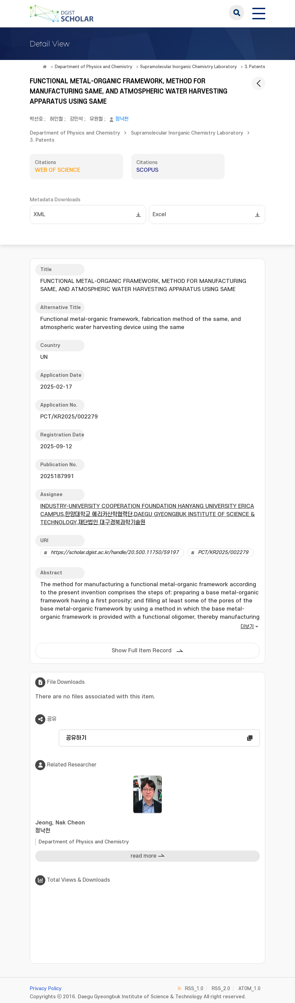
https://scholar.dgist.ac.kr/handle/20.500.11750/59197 (115, 552)
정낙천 (122, 119)
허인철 (56, 119)
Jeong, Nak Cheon (147, 827)
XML (39, 214)
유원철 (96, 119)
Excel (159, 214)
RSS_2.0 (221, 988)
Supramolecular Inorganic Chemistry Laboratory (188, 66)
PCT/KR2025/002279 (223, 552)
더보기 (247, 627)
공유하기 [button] (76, 738)
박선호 (36, 119)
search (236, 12)
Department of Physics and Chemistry (93, 66)
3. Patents (255, 66)
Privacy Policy (46, 988)
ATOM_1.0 (249, 988)
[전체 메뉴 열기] (258, 12)
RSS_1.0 (194, 988)
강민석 (76, 119)
